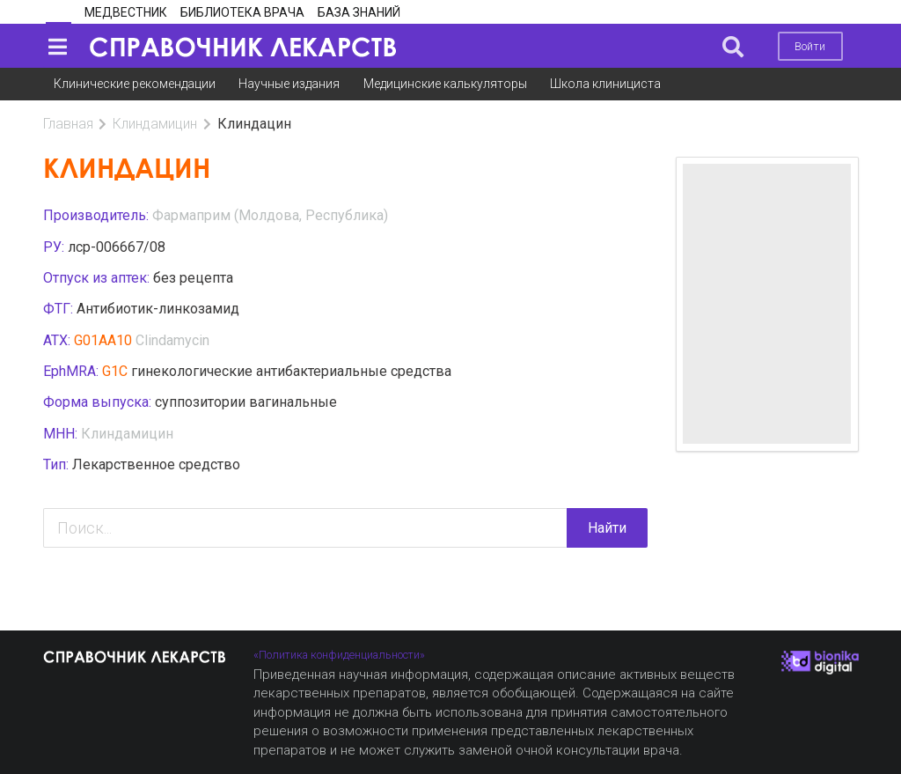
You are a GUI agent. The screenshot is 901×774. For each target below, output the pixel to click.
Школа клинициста (605, 84)
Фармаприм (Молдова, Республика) (270, 215)
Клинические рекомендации (135, 84)
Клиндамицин (155, 123)
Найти (607, 528)
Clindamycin (172, 340)
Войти (810, 46)
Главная (68, 123)
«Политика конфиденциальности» (339, 654)
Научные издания (289, 84)
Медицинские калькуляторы (445, 84)
